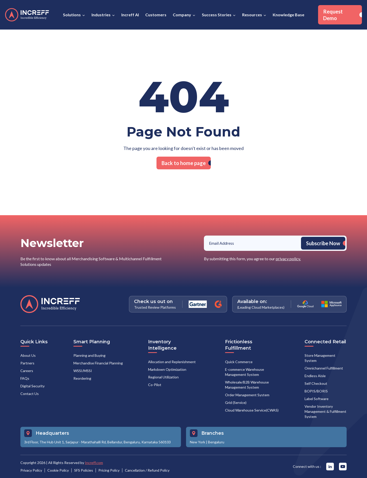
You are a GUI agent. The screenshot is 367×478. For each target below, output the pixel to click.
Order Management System (247, 395)
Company (182, 14)
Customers (155, 14)
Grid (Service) (235, 402)
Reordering (82, 378)
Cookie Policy (58, 470)
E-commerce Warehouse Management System (244, 372)
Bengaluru (216, 442)
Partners (27, 363)
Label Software (317, 399)
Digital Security (32, 386)
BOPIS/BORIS (316, 391)
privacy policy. (288, 258)
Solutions (72, 14)
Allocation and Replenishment (172, 362)
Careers (26, 370)
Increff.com (94, 462)
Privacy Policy (31, 470)
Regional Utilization (163, 377)
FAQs (24, 378)
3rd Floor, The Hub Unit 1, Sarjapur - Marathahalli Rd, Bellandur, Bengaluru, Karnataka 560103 (97, 442)
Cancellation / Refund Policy (147, 470)
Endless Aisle (315, 376)
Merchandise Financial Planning (98, 363)
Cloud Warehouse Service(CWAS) (252, 410)
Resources (252, 14)
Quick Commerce (239, 362)
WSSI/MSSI (82, 370)
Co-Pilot (154, 385)
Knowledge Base (288, 14)
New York (197, 442)
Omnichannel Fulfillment (324, 368)
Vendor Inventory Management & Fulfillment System (325, 411)
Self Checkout (316, 383)
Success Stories (216, 14)
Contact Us (29, 393)
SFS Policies (83, 470)
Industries (101, 14)
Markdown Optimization (167, 369)
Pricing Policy (109, 470)
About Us (28, 355)
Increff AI (130, 14)
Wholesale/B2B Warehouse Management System (247, 384)
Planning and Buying (89, 355)
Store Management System (320, 358)
